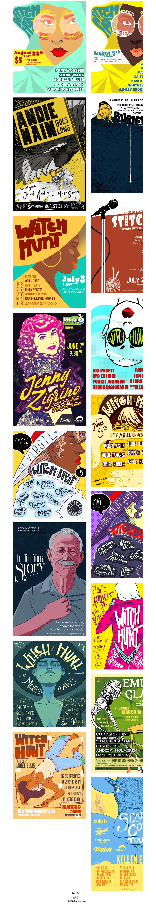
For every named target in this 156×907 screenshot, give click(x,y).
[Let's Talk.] (76, 894)
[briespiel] (79, 898)
